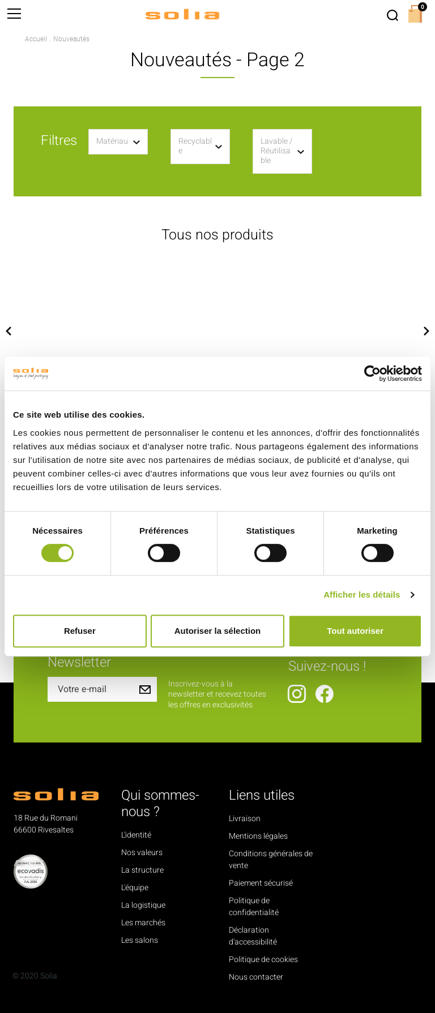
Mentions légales (258, 836)
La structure (142, 870)
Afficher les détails (361, 594)
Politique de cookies (263, 959)
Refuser (80, 631)
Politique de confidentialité (254, 906)
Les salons (139, 940)
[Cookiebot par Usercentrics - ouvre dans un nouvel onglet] (372, 373)
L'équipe (134, 888)
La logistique (143, 905)
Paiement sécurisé (261, 883)
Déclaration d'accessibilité (253, 936)
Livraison (245, 819)
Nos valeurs (142, 853)
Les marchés (143, 923)
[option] (81, 331)
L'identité (136, 835)
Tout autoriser (355, 631)
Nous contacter (256, 977)
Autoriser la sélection (217, 631)
